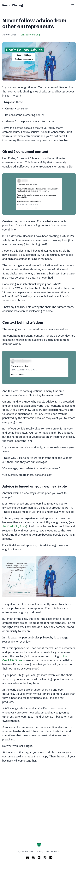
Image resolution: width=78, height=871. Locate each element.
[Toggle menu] (73, 5)
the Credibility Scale (14, 526)
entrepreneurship (31, 34)
